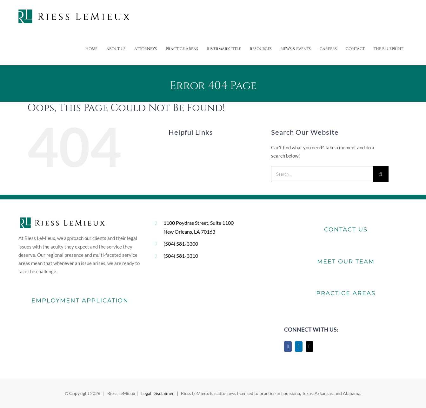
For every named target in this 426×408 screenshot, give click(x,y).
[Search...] (322, 174)
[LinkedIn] (299, 346)
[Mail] (309, 346)
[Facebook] (288, 346)
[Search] (381, 174)
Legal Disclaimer (157, 393)
